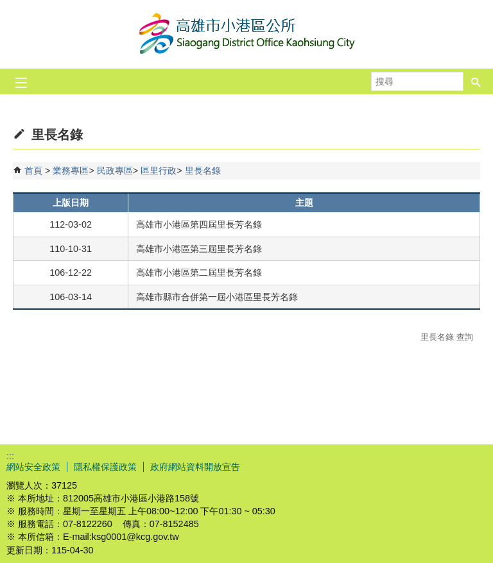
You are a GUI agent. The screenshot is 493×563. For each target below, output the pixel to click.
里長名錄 (203, 170)
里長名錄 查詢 (446, 337)
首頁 (33, 170)
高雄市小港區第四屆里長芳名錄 (199, 224)
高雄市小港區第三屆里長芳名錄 (199, 249)
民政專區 (115, 170)
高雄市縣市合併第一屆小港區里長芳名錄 (217, 297)
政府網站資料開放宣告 (195, 467)
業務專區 (71, 170)
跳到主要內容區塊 (6, 6)
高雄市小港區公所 (246, 34)
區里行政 (159, 170)
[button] (476, 81)
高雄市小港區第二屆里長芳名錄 (199, 272)
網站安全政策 (33, 467)
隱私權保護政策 (105, 467)
